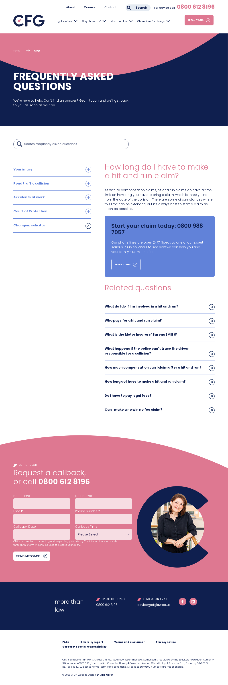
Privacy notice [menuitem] (166, 640)
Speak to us (195, 20)
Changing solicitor (29, 224)
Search (141, 8)
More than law (119, 21)
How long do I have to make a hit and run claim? (145, 380)
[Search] (75, 144)
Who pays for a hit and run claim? (133, 320)
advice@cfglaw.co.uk (153, 603)
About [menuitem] (70, 7)
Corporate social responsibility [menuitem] (84, 645)
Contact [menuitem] (110, 7)
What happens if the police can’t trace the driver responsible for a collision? (146, 350)
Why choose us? (91, 21)
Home (16, 50)
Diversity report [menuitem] (91, 640)
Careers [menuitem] (90, 7)
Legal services (64, 21)
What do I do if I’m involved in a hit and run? (141, 306)
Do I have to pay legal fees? (128, 394)
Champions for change (151, 21)
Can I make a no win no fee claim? (133, 408)
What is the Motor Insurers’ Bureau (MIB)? (140, 334)
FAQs (37, 50)
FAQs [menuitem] (65, 640)
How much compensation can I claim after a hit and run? (153, 366)
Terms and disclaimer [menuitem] (129, 640)
